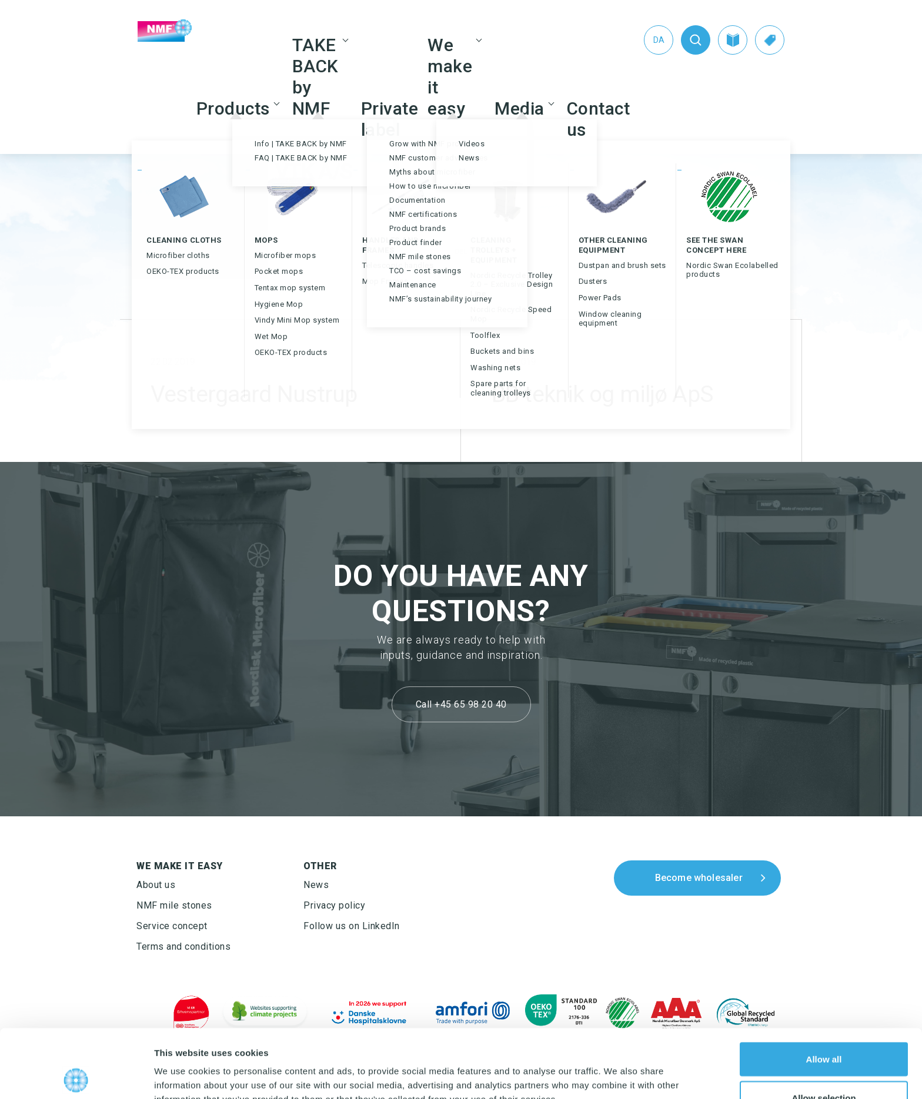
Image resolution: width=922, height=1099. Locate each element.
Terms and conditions (183, 946)
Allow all (824, 991)
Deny (824, 1068)
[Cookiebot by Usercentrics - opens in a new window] (76, 1076)
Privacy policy (334, 905)
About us (155, 884)
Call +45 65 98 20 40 (461, 704)
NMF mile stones (174, 905)
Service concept (172, 926)
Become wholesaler (699, 877)
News (316, 884)
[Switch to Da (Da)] (658, 40)
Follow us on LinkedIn (351, 926)
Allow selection (823, 1029)
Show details (617, 1069)
